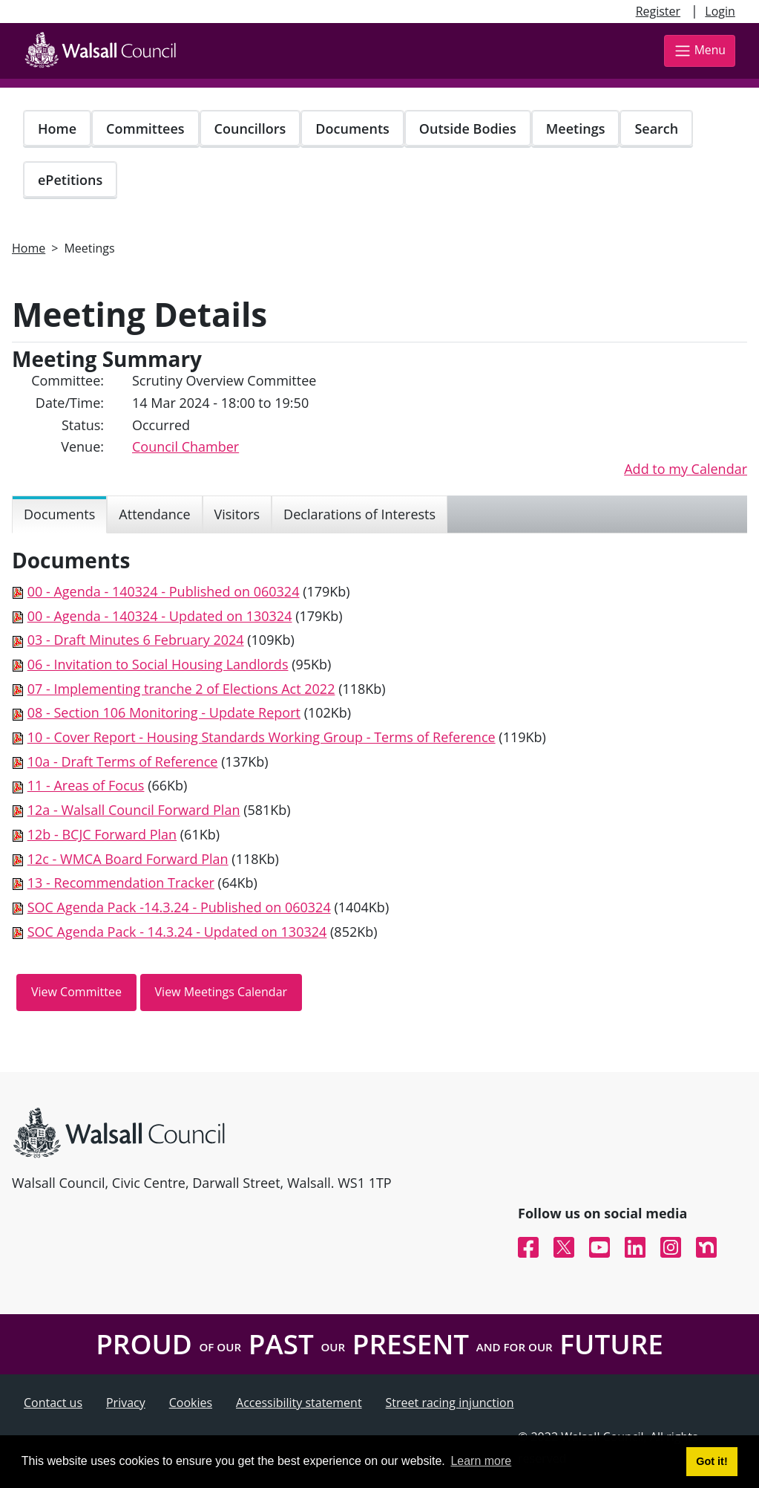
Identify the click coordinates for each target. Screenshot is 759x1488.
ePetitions (70, 180)
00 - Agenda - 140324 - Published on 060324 (163, 591)
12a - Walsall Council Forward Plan (133, 810)
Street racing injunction (450, 1402)
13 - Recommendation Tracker (120, 882)
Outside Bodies (467, 128)
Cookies (190, 1402)
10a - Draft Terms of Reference (122, 761)
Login (720, 11)
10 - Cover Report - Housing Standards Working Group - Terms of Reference (261, 737)
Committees (145, 128)
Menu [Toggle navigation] (700, 51)
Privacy (125, 1402)
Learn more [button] (480, 1461)
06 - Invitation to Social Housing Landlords (158, 664)
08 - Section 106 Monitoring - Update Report (163, 712)
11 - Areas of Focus (86, 785)
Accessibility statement (299, 1402)
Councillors (250, 128)
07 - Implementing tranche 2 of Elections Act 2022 (181, 689)
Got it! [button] (711, 1461)
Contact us (53, 1402)
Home (57, 128)
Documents (352, 128)
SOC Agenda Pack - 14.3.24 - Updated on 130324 (177, 931)
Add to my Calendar (685, 469)
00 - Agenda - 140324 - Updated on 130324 (159, 616)
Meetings (575, 128)
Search (656, 128)
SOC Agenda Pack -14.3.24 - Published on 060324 (179, 907)
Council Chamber (185, 446)
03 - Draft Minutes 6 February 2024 (135, 640)
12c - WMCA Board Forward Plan (128, 859)
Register (658, 11)
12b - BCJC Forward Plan (102, 834)
